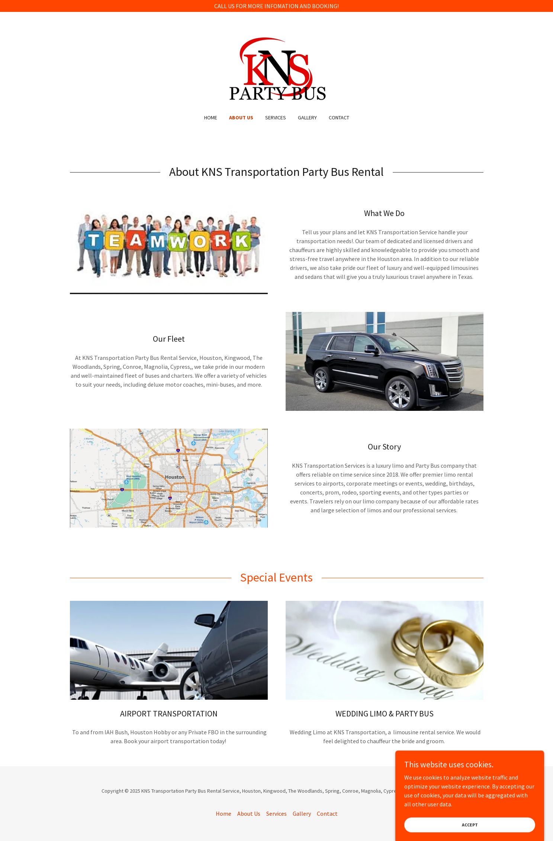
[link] (276, 67)
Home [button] (223, 813)
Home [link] (210, 117)
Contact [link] (339, 117)
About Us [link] (241, 117)
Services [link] (275, 117)
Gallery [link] (307, 117)
